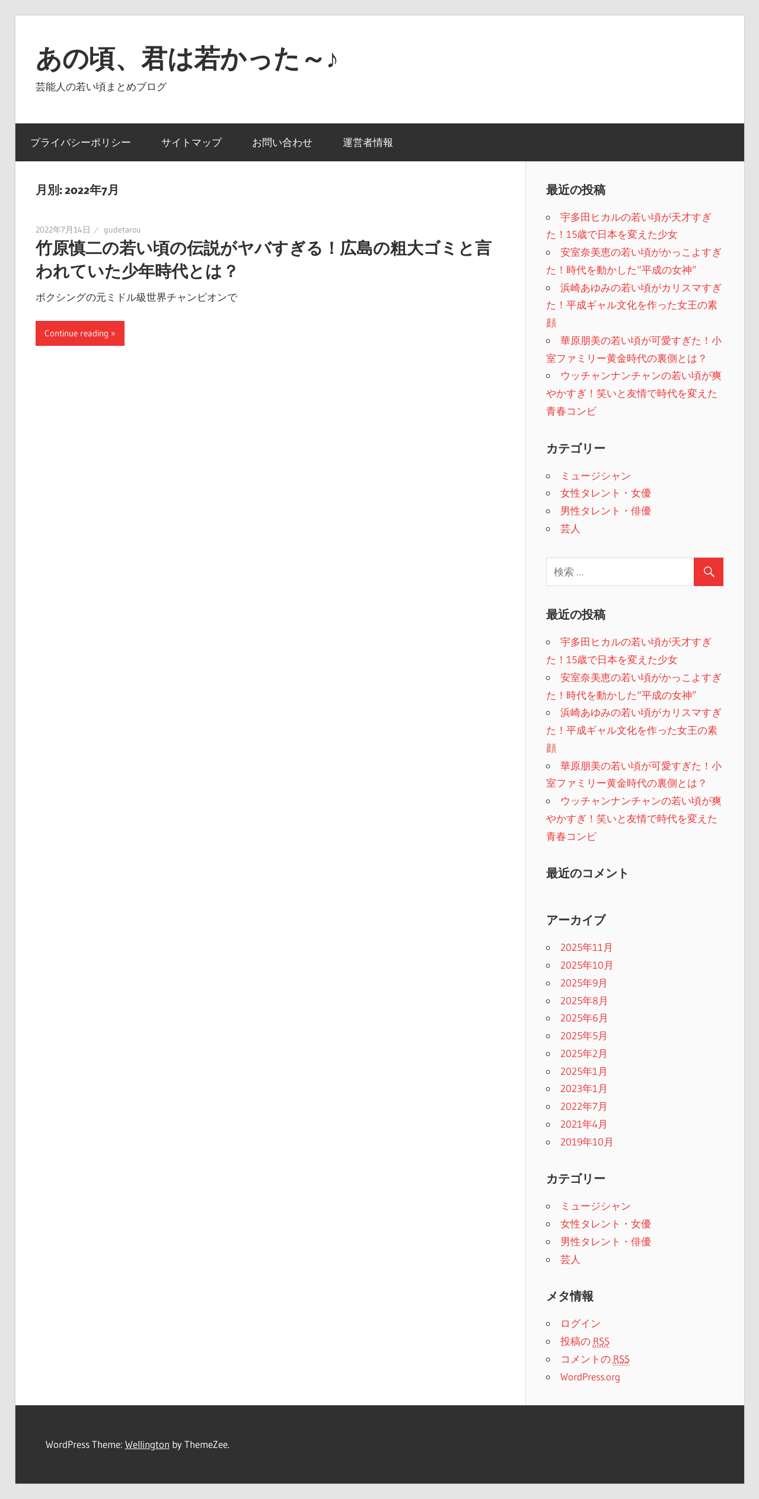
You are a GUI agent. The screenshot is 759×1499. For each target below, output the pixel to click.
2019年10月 (587, 1141)
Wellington (147, 1444)
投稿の (585, 1341)
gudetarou (122, 229)
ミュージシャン (595, 475)
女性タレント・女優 (605, 492)
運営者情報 (368, 142)
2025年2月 (584, 1053)
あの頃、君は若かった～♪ (187, 58)
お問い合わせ (282, 142)
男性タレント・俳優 (605, 510)
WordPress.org (590, 1376)
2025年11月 (586, 947)
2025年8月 (584, 1000)
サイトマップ (191, 142)
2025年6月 (584, 1017)
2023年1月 (584, 1088)
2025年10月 (587, 965)
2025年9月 (584, 982)
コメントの (595, 1359)
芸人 (570, 528)
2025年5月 (584, 1035)
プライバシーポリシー (80, 142)
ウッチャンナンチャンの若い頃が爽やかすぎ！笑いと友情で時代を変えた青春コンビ (634, 393)
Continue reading (76, 333)
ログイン (580, 1323)
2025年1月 (584, 1071)
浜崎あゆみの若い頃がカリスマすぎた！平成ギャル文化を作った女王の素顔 (634, 305)
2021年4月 (584, 1124)
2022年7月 (584, 1106)
